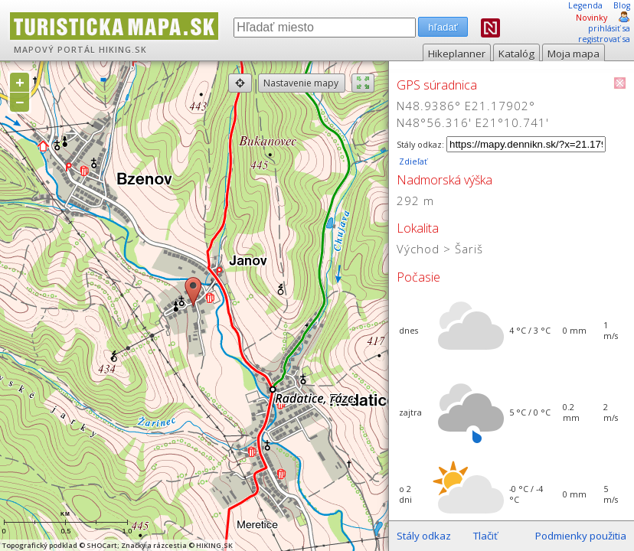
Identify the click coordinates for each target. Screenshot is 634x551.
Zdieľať (412, 161)
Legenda (585, 5)
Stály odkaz (424, 536)
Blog (621, 5)
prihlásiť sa (609, 28)
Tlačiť (485, 536)
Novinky (591, 17)
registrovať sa (604, 39)
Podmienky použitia (580, 536)
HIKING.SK (123, 49)
